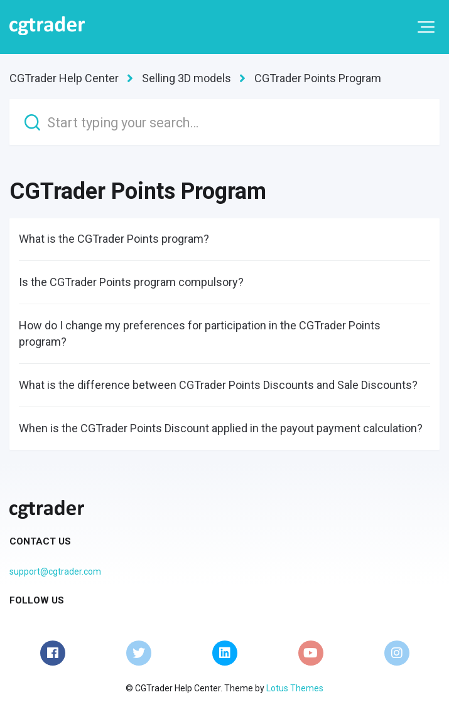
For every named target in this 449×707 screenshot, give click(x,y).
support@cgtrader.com (55, 571)
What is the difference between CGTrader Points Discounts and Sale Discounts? (218, 384)
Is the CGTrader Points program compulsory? (131, 282)
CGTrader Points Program (317, 78)
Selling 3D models (186, 78)
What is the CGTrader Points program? (114, 238)
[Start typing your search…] (224, 122)
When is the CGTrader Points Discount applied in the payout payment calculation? (221, 428)
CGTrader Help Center (64, 78)
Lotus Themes (294, 688)
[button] (426, 27)
